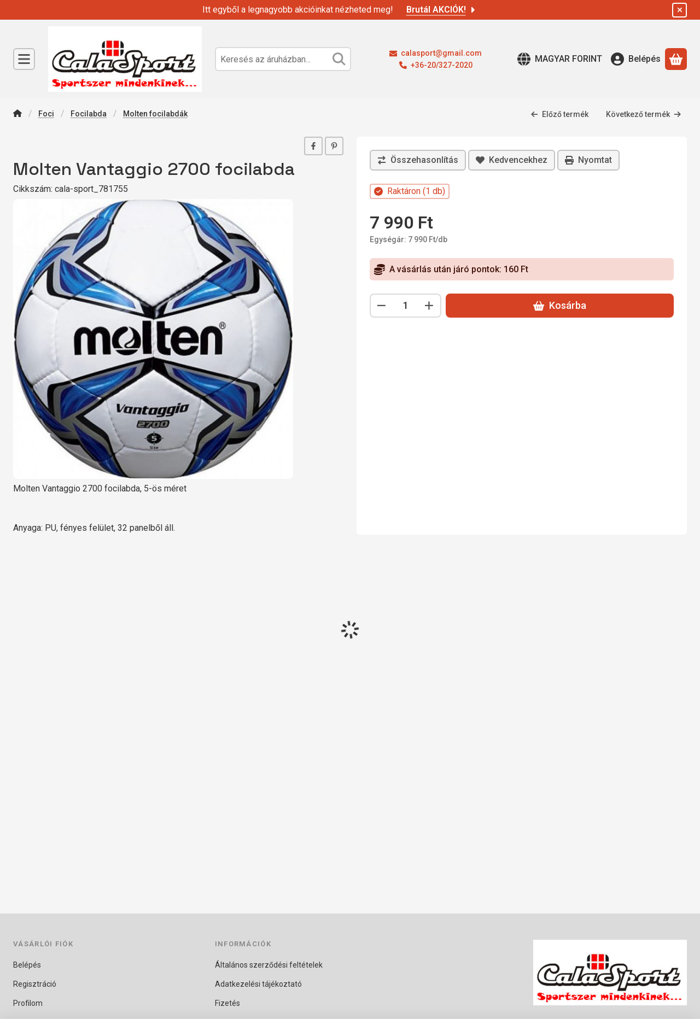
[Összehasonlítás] (418, 160)
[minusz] (382, 305)
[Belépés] (635, 59)
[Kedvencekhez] (511, 160)
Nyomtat (588, 160)
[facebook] (313, 146)
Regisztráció (34, 984)
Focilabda (89, 113)
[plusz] (429, 305)
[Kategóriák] (24, 59)
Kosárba (559, 305)
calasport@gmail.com (441, 53)
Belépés (27, 965)
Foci (46, 113)
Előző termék (559, 114)
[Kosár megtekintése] (676, 59)
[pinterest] (334, 146)
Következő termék (643, 114)
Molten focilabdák (155, 113)
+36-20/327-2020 (441, 65)
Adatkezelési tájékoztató (258, 984)
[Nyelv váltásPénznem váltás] (559, 59)
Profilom (28, 1003)
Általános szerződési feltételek (269, 965)
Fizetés (227, 1003)
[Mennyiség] (405, 305)
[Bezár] (679, 10)
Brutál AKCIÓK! (441, 9)
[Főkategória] (17, 114)
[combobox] (283, 59)
